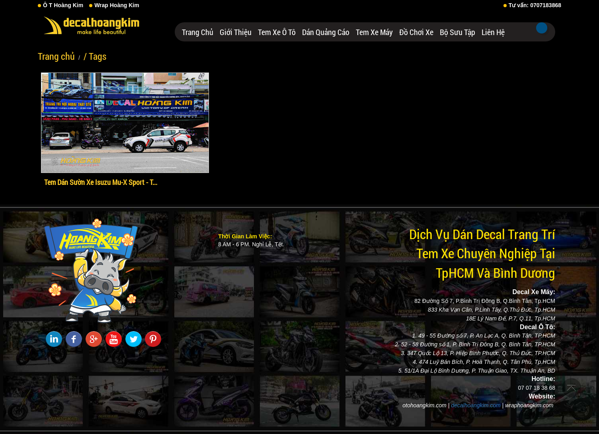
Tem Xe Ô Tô (277, 32)
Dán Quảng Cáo (325, 32)
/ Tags (95, 56)
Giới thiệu (236, 32)
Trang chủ (197, 32)
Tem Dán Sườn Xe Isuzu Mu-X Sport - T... (100, 182)
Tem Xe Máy (374, 32)
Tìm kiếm (541, 27)
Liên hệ (493, 32)
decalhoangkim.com (476, 405)
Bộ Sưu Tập (457, 32)
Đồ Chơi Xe (416, 32)
